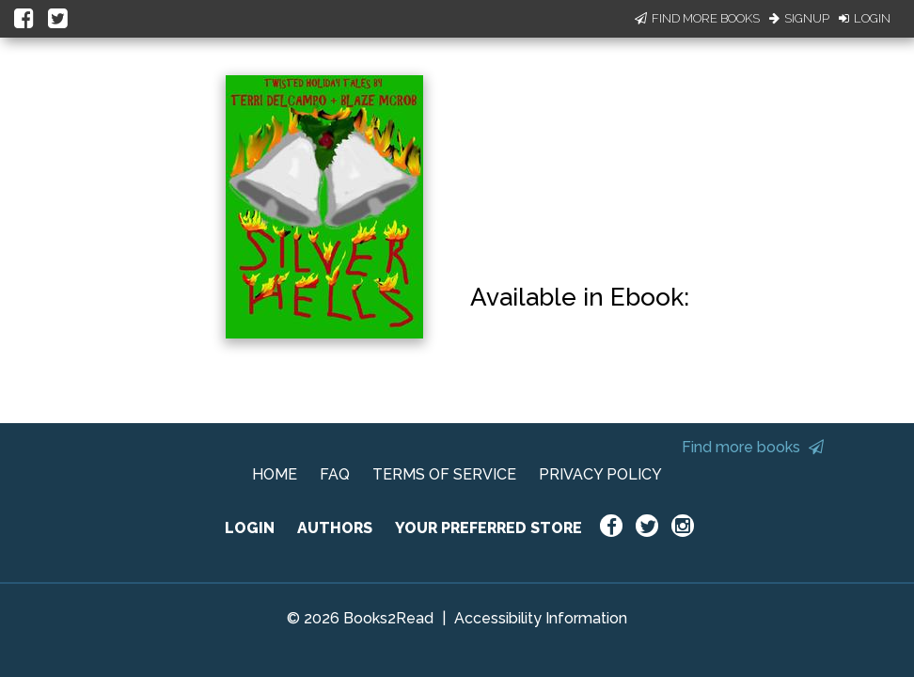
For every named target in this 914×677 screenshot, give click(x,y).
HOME (274, 474)
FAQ (335, 474)
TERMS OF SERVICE (444, 474)
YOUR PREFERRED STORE (488, 528)
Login (864, 18)
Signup (799, 18)
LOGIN (250, 528)
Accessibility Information (540, 618)
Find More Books (697, 18)
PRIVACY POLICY (600, 474)
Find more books (753, 447)
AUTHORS (334, 528)
